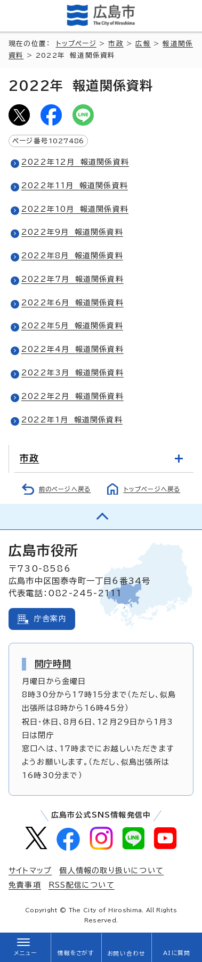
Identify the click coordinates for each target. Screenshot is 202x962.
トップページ (76, 43)
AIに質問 (176, 953)
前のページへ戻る (65, 489)
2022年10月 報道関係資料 (74, 209)
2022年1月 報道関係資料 (72, 420)
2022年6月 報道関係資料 (72, 302)
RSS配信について (82, 885)
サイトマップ (30, 870)
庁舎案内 (50, 618)
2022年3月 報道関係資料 (72, 372)
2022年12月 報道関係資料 (75, 162)
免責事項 (25, 885)
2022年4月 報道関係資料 (72, 349)
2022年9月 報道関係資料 (72, 232)
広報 (142, 43)
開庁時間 (53, 663)
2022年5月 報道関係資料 (72, 325)
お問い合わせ (126, 953)
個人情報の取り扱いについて (111, 870)
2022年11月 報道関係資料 (74, 185)
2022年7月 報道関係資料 (72, 279)
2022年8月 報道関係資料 (72, 255)
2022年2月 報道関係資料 (72, 396)
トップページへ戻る (152, 489)
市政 (115, 43)
